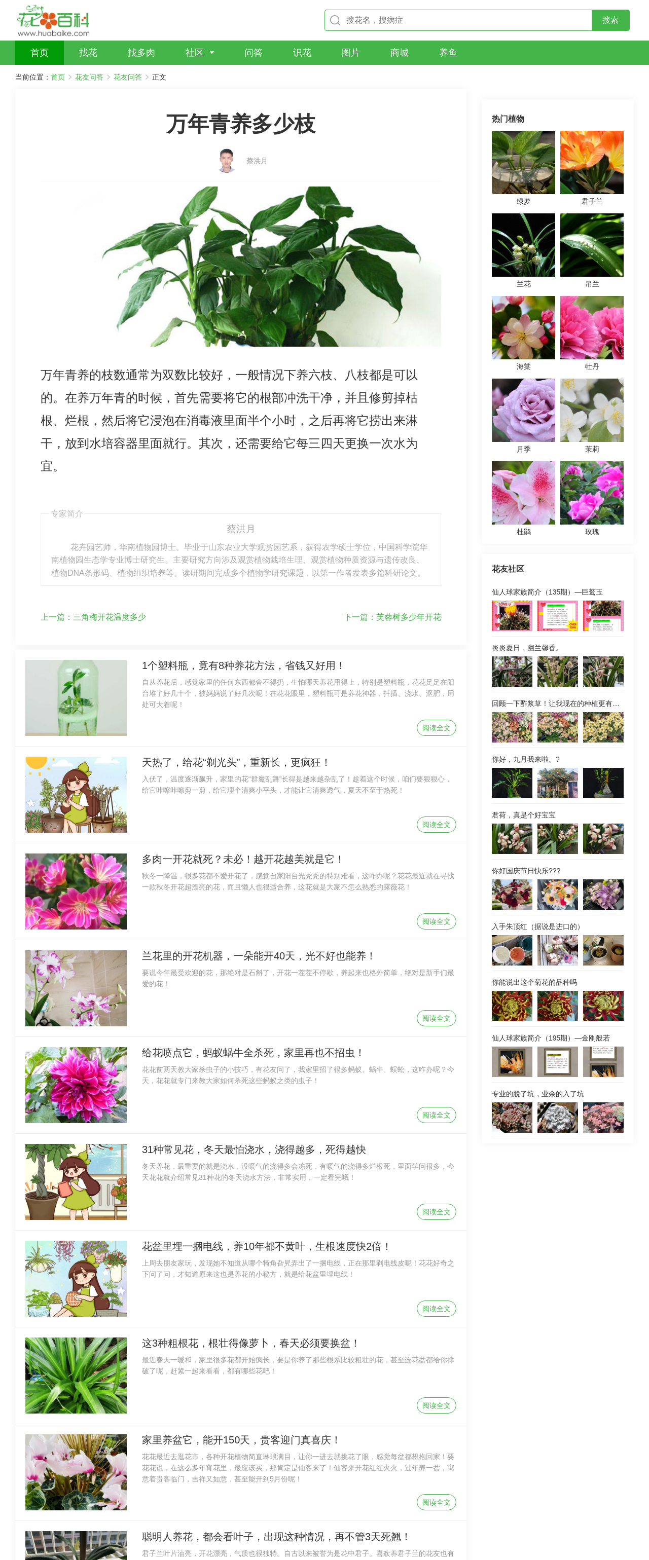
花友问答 (89, 77)
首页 (58, 77)
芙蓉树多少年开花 (392, 502)
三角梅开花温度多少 (93, 502)
